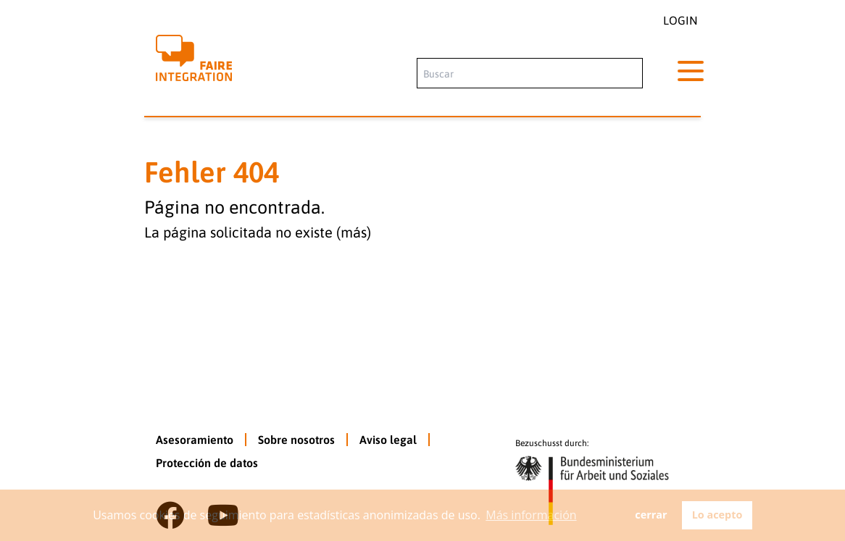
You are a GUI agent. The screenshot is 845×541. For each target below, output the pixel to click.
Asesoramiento (194, 439)
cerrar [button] (651, 514)
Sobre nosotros (296, 439)
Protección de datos (207, 462)
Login (680, 20)
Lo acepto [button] (717, 514)
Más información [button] (531, 515)
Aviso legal (388, 439)
